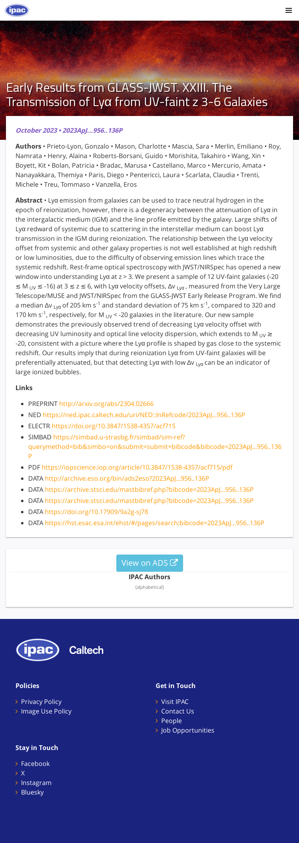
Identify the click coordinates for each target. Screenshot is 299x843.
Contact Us (177, 711)
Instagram (36, 782)
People (171, 720)
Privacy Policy (41, 701)
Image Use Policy (46, 711)
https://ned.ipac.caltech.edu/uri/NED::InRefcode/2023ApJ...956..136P (144, 414)
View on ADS (150, 562)
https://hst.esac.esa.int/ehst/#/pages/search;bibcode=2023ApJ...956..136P (154, 522)
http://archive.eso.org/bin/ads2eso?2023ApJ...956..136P (127, 478)
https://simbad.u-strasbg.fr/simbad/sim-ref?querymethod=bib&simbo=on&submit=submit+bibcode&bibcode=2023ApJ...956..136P (155, 446)
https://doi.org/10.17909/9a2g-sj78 (96, 511)
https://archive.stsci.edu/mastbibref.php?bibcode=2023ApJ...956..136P (149, 489)
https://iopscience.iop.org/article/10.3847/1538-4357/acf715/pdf (137, 467)
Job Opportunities (187, 730)
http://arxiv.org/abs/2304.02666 (106, 403)
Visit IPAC (175, 701)
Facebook (35, 763)
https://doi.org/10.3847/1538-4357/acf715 (114, 426)
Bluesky (32, 792)
